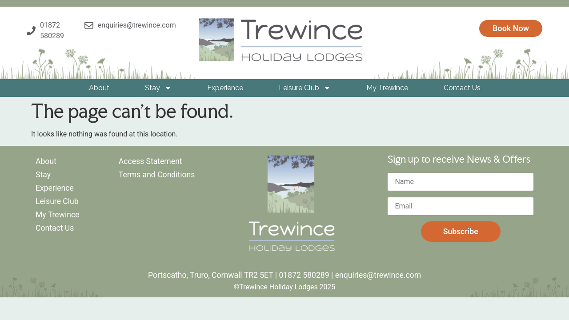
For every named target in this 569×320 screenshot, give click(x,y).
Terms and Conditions (157, 174)
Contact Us (462, 88)
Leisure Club (305, 88)
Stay (158, 88)
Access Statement (150, 161)
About (99, 88)
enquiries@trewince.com (378, 275)
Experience (225, 88)
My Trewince (387, 88)
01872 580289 (304, 275)
